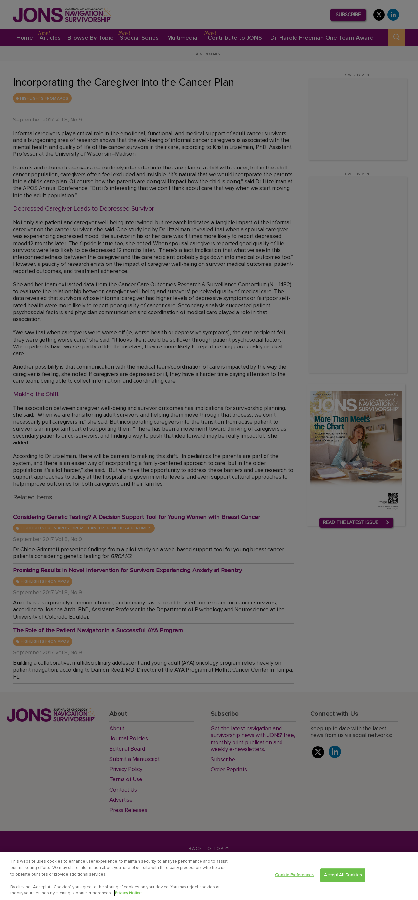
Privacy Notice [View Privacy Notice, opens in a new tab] (128, 893)
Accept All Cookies (343, 875)
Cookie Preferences (294, 875)
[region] (209, 876)
